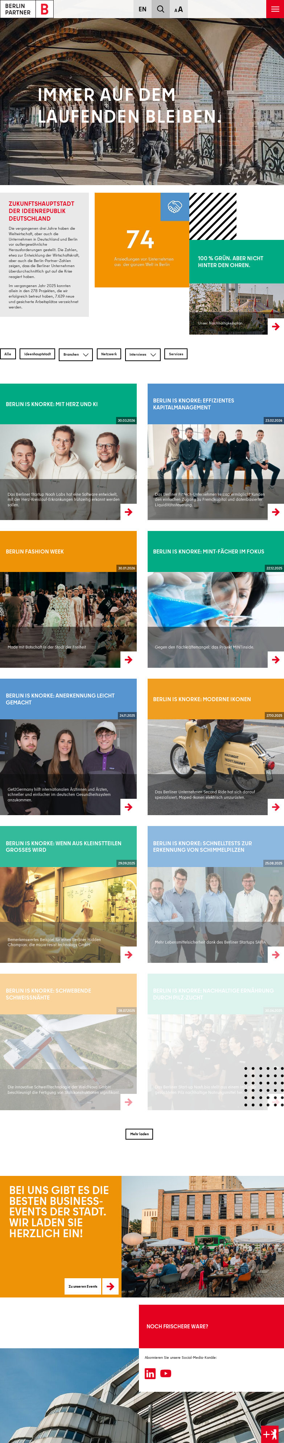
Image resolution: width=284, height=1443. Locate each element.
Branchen (76, 355)
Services (176, 353)
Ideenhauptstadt (37, 353)
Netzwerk (109, 353)
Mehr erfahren (200, 286)
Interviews (142, 355)
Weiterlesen (9, 451)
